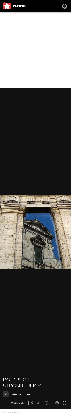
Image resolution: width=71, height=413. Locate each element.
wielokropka (20, 394)
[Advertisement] (35, 50)
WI (6, 394)
